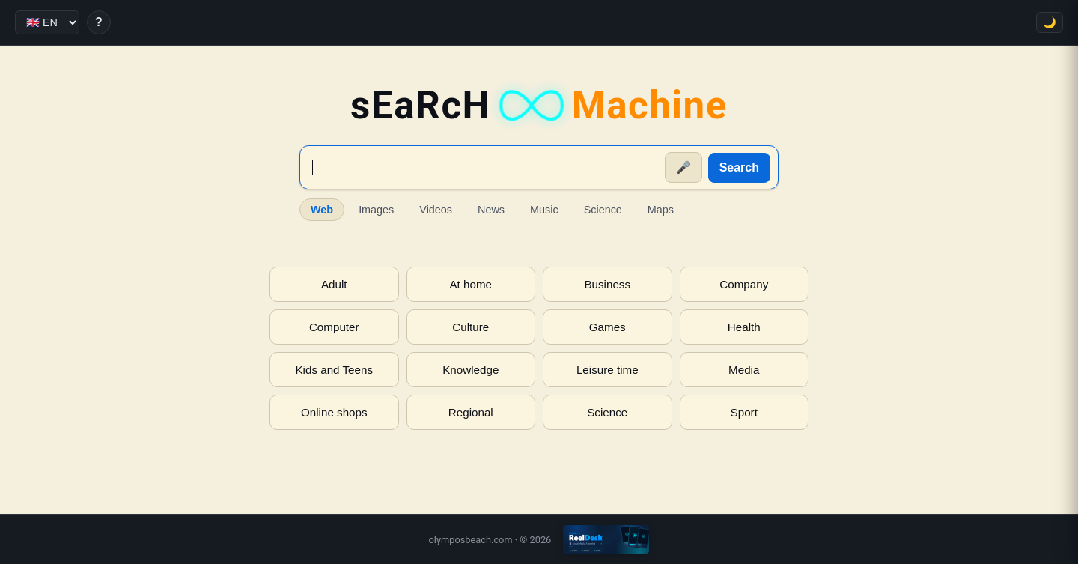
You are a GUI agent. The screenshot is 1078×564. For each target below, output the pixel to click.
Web (322, 210)
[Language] (47, 22)
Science (603, 210)
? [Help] (99, 22)
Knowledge (470, 369)
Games (607, 327)
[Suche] (483, 168)
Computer (334, 327)
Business (607, 284)
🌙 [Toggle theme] (1049, 22)
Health (744, 327)
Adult (334, 284)
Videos (435, 210)
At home (470, 284)
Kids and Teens (334, 369)
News (491, 210)
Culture (470, 327)
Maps (661, 210)
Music (544, 210)
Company (743, 284)
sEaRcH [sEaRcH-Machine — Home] (539, 105)
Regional (470, 412)
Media (743, 369)
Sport (744, 412)
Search (739, 167)
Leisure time (607, 369)
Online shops (334, 412)
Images (376, 210)
